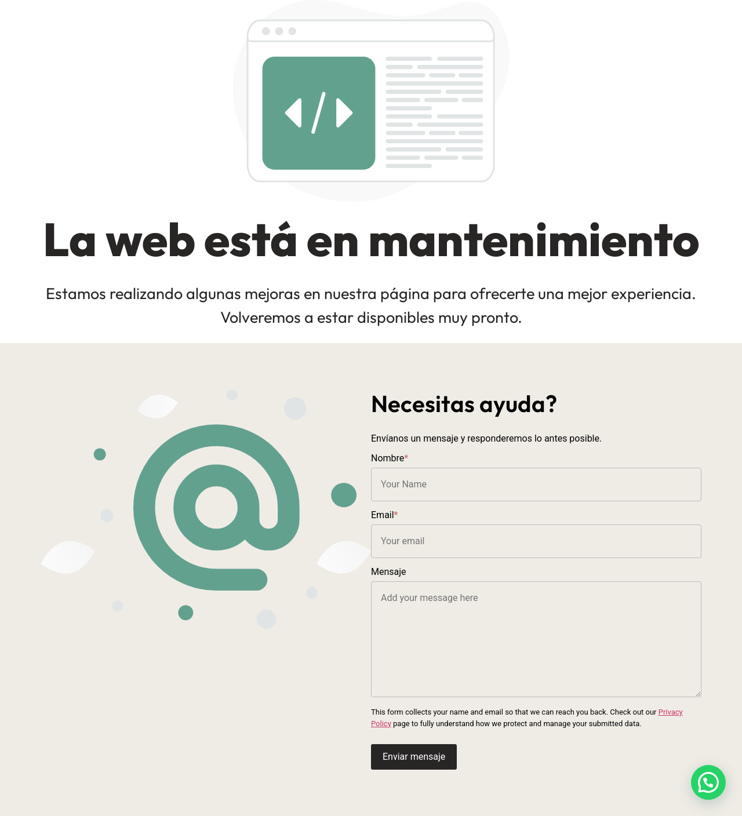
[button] (708, 782)
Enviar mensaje (414, 756)
